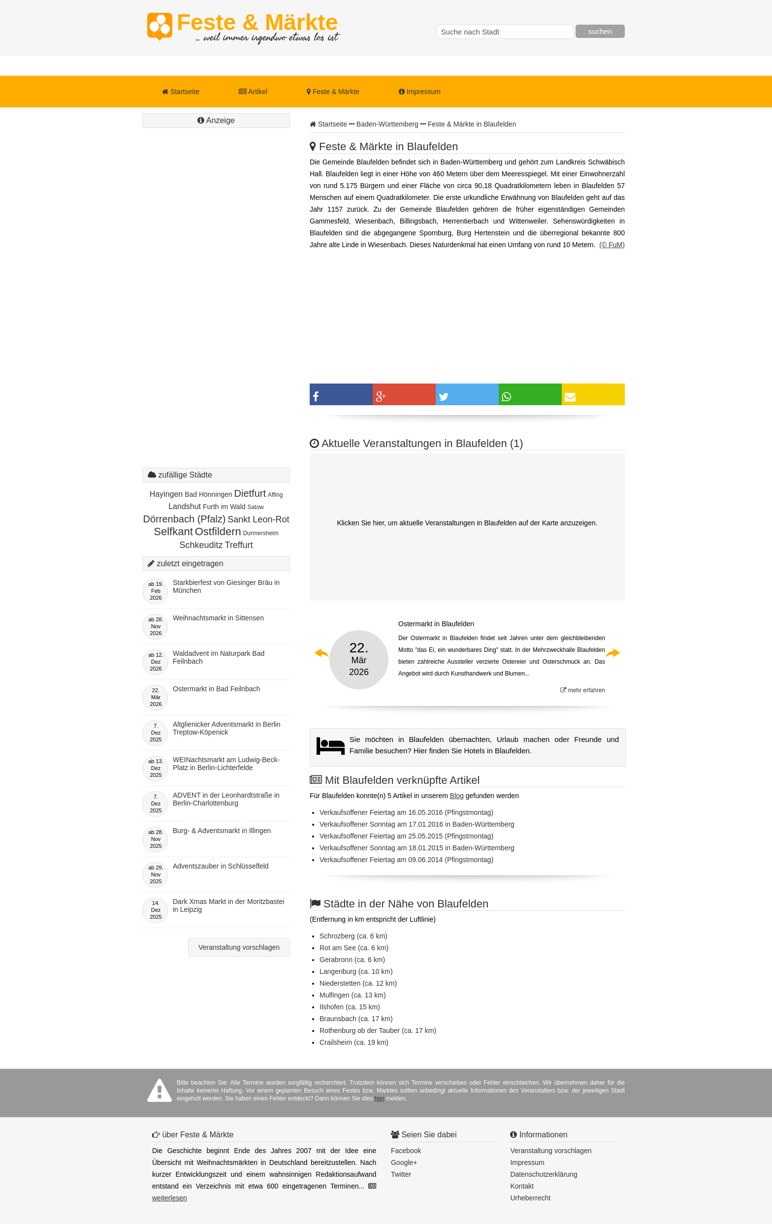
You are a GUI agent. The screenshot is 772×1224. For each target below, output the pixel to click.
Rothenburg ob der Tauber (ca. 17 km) (378, 1030)
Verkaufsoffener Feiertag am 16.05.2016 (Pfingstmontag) (406, 812)
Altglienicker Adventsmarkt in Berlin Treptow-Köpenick (227, 728)
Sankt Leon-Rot (258, 519)
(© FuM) (612, 245)
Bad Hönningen (208, 494)
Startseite (180, 92)
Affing (275, 494)
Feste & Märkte (257, 27)
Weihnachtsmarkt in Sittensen (218, 618)
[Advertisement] (216, 307)
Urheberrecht (530, 1198)
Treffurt (239, 545)
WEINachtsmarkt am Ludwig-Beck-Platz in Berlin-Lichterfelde (226, 764)
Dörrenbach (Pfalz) (184, 519)
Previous (322, 652)
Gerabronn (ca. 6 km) (352, 960)
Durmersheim (261, 533)
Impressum (420, 92)
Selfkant (173, 531)
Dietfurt (250, 493)
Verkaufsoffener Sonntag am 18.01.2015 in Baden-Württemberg (417, 848)
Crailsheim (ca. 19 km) (354, 1042)
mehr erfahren (582, 690)
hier (380, 1098)
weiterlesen (169, 1198)
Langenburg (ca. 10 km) (356, 971)
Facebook (406, 1151)
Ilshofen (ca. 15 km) (350, 1007)
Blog (457, 796)
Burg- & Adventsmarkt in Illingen (222, 831)
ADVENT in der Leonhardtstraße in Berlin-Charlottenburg (226, 799)
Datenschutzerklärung (543, 1174)
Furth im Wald (224, 507)
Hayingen (166, 494)
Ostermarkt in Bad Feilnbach (216, 689)
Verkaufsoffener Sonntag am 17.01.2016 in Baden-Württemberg (417, 824)
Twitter (401, 1174)
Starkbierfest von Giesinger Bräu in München (226, 586)
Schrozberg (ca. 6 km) (353, 936)
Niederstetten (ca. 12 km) (358, 983)
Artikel (253, 92)
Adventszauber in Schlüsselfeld (221, 866)
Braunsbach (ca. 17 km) (356, 1019)
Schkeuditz (201, 545)
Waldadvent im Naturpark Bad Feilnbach (218, 657)
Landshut (184, 506)
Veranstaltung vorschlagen (239, 947)
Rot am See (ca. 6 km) (354, 948)
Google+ (404, 1162)
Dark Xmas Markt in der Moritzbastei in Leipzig (228, 905)
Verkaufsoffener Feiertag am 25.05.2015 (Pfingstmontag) (406, 836)
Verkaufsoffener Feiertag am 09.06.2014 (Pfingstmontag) (406, 860)
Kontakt (521, 1186)
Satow (255, 507)
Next (612, 652)
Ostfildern (218, 531)
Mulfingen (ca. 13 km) (353, 995)
